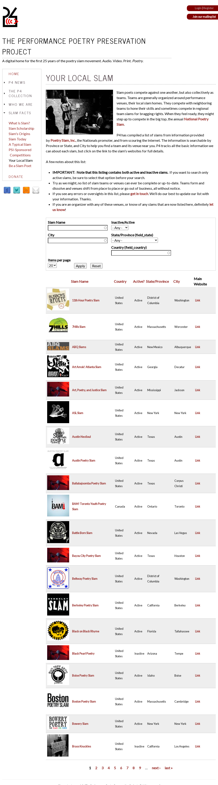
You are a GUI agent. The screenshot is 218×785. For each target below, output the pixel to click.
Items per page (59, 260)
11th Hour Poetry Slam (85, 300)
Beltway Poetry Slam (84, 578)
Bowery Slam (80, 723)
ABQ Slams (79, 347)
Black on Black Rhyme (85, 631)
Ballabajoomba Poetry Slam (89, 483)
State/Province (157, 281)
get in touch (139, 193)
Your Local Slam (21, 160)
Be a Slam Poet (20, 165)
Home (14, 73)
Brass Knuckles (81, 746)
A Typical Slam (20, 144)
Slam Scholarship (21, 128)
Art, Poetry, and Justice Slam (89, 390)
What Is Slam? (19, 123)
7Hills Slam (78, 327)
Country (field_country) (129, 247)
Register (208, 8)
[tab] (21, 74)
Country (120, 281)
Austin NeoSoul (81, 436)
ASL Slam (77, 413)
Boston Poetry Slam (84, 701)
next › (156, 768)
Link (197, 300)
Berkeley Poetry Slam (85, 605)
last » (169, 768)
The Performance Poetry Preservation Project (74, 46)
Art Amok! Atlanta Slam (86, 367)
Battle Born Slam (82, 533)
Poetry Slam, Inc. (63, 140)
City (51, 235)
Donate (16, 176)
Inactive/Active (123, 222)
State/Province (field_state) (132, 235)
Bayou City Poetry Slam (86, 556)
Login (198, 8)
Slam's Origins (19, 133)
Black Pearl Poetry (83, 653)
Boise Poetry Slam (83, 675)
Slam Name (56, 222)
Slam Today (17, 139)
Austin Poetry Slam (83, 460)
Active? (139, 281)
